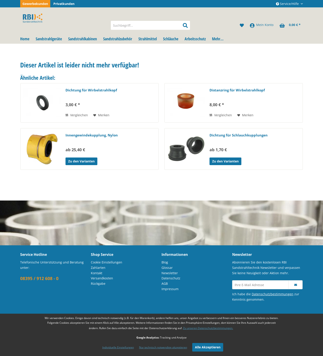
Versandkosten (102, 278)
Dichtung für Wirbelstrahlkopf (91, 90)
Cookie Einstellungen (106, 262)
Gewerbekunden (35, 4)
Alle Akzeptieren (207, 347)
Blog (165, 262)
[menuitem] (150, 25)
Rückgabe (98, 283)
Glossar (167, 267)
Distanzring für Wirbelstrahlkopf (237, 90)
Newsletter (170, 273)
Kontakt (96, 273)
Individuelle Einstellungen (118, 347)
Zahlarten (98, 267)
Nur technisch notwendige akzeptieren (163, 347)
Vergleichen (76, 115)
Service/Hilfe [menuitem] (288, 4)
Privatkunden (63, 4)
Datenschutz (171, 278)
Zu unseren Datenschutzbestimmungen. (208, 328)
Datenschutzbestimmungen (272, 294)
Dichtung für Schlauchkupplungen (239, 135)
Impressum (170, 289)
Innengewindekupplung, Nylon (91, 135)
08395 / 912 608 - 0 (39, 278)
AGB (165, 283)
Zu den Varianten (81, 161)
